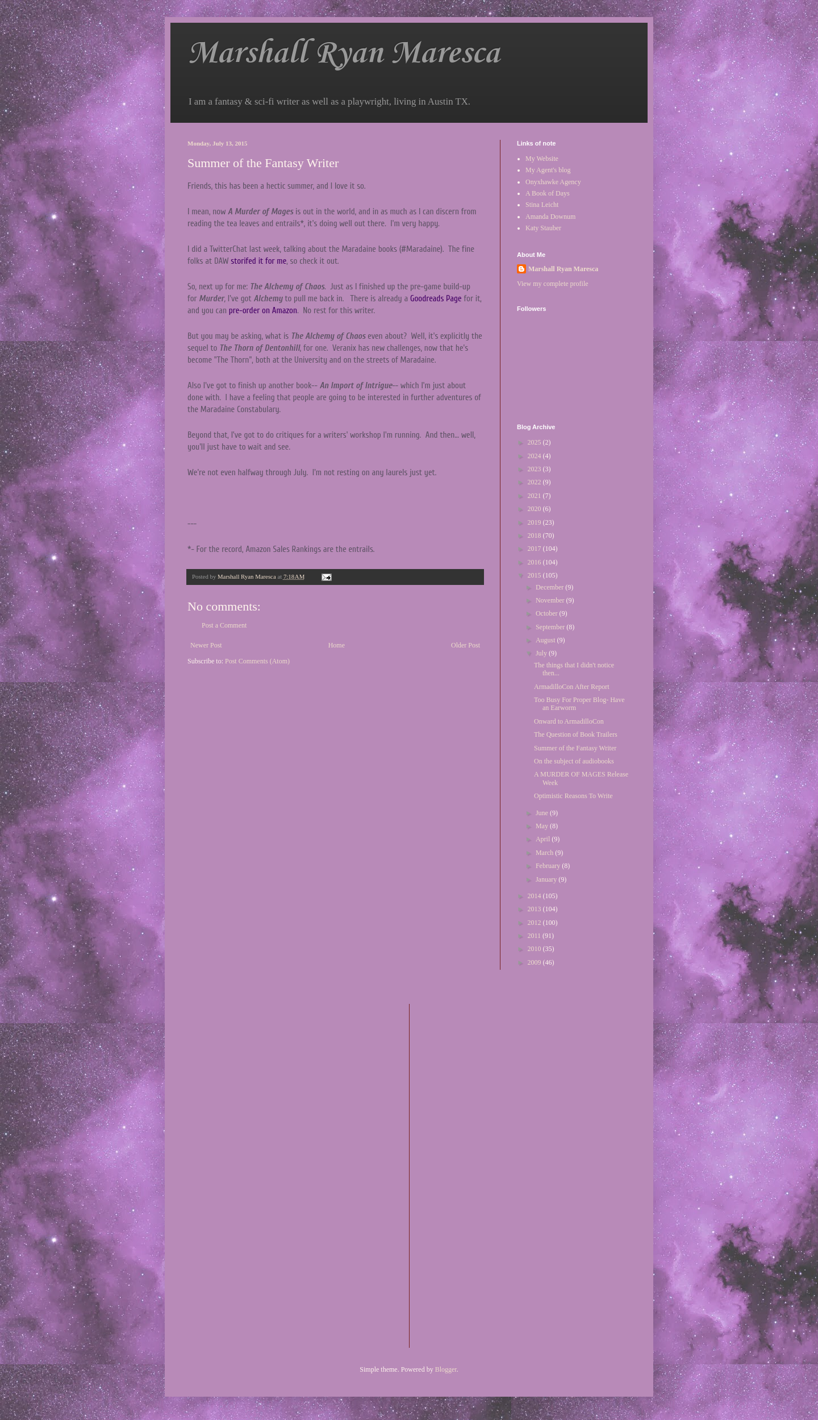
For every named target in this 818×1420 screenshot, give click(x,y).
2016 (535, 562)
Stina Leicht (541, 205)
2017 (535, 549)
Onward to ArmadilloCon (569, 721)
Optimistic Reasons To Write (573, 796)
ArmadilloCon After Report (572, 687)
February (549, 866)
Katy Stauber (543, 228)
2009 (535, 962)
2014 (535, 896)
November (551, 600)
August (546, 640)
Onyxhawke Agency (553, 182)
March (545, 853)
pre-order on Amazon (263, 310)
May (543, 826)
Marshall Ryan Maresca (343, 53)
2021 (535, 496)
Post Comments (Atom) (257, 661)
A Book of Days (547, 193)
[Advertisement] (463, 1174)
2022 (535, 482)
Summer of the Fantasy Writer (575, 748)
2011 (535, 936)
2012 (535, 923)
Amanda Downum (550, 217)
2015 (535, 575)
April (544, 839)
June (543, 813)
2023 (535, 469)
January (547, 879)
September (551, 627)
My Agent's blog (548, 170)
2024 (535, 456)
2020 (535, 509)
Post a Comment (224, 625)
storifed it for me (258, 261)
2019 (535, 522)
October (548, 613)
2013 (535, 909)
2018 (535, 535)
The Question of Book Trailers (575, 734)
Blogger (446, 1369)
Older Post (465, 645)
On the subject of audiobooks (574, 761)
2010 (535, 949)
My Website (541, 159)
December (550, 587)
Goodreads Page (436, 299)
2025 (535, 442)
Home (336, 645)
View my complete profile (553, 284)
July (542, 653)
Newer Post (206, 645)
